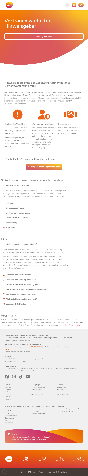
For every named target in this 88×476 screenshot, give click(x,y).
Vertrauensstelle (11, 416)
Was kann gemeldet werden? (18, 275)
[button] (35, 185)
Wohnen (61, 406)
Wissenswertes (62, 394)
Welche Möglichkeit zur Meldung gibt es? (23, 284)
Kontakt (8, 399)
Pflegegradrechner (12, 410)
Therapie (59, 385)
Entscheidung (11, 222)
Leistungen (35, 392)
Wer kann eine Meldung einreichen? (21, 279)
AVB (6, 420)
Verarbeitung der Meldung (17, 218)
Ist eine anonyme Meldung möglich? (21, 244)
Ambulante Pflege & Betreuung (43, 406)
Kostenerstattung (37, 394)
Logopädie (60, 389)
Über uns (8, 387)
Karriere (8, 389)
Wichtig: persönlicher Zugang (18, 213)
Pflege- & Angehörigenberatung (17, 406)
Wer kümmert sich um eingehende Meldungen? (26, 289)
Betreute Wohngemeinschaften (69, 409)
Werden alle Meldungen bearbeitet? (21, 294)
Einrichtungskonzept (38, 387)
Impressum (9, 423)
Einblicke (8, 397)
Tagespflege (35, 385)
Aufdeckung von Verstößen (17, 185)
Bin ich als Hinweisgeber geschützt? (21, 299)
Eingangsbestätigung (15, 208)
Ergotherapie (61, 387)
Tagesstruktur (36, 389)
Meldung (9, 203)
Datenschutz (9, 418)
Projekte (8, 394)
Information (11, 227)
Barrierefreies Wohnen (66, 411)
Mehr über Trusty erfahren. (70, 325)
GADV (7, 385)
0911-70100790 (35, 347)
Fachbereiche (61, 392)
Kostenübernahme (38, 414)
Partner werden (10, 392)
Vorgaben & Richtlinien (16, 304)
